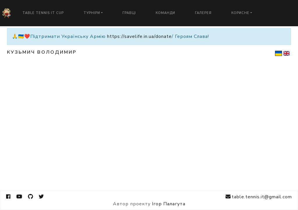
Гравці (129, 13)
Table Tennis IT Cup (43, 13)
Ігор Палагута (168, 204)
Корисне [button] (240, 13)
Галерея (203, 13)
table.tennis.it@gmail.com (259, 196)
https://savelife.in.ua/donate (139, 36)
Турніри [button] (92, 13)
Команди (165, 13)
